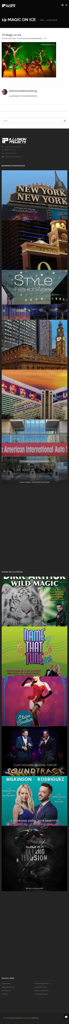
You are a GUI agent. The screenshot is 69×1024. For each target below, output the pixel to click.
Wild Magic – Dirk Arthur (35, 639)
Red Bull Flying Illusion (34, 968)
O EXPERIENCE (34, 299)
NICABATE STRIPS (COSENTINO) (34, 430)
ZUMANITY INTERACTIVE (34, 233)
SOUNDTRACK (34, 836)
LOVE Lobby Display (34, 496)
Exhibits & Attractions (42, 990)
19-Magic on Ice (11, 35)
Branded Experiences (42, 983)
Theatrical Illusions (41, 987)
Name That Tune (34, 705)
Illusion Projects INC (15, 1018)
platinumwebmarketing (33, 38)
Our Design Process (41, 994)
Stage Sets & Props (8, 987)
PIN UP (34, 771)
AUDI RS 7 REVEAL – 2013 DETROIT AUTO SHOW (34, 561)
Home (42, 20)
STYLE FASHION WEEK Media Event (34, 364)
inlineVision (35, 1018)
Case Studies (6, 983)
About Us (5, 994)
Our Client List (6, 990)
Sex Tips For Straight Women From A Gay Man (34, 902)
